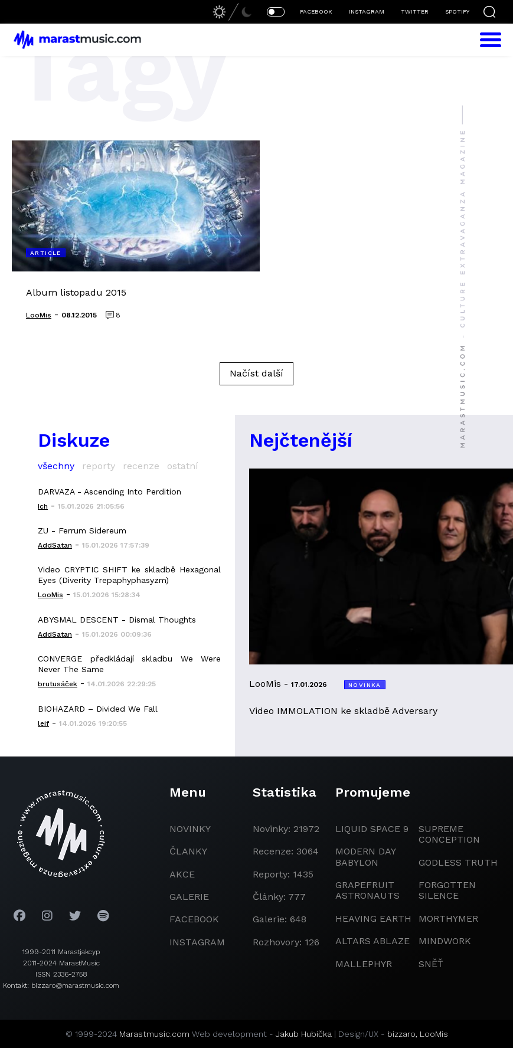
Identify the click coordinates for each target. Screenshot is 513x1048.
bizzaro (401, 1034)
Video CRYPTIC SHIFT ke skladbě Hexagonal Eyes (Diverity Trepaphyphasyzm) (129, 575)
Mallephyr (363, 964)
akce (182, 874)
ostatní (182, 465)
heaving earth (373, 918)
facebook (194, 919)
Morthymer (448, 918)
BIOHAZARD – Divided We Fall (98, 708)
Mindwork (445, 941)
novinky (190, 828)
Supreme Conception (449, 834)
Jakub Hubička (304, 1034)
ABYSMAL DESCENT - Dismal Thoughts (117, 619)
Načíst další (256, 373)
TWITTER (415, 11)
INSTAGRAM (366, 11)
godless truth (458, 862)
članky (188, 851)
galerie (189, 896)
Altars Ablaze (372, 941)
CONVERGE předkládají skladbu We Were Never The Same (129, 664)
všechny (56, 465)
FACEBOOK (316, 11)
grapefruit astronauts (367, 890)
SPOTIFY (457, 11)
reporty (98, 465)
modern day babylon (365, 856)
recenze (141, 465)
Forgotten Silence (447, 890)
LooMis (434, 1034)
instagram (197, 942)
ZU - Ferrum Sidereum (82, 530)
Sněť (431, 964)
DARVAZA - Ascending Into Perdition (109, 491)
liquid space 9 (372, 828)
